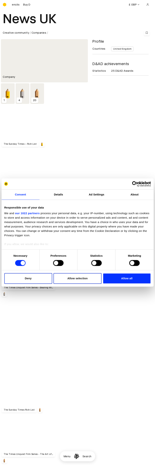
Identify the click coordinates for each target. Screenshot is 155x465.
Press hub (109, 361)
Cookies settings (18, 440)
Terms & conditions (66, 383)
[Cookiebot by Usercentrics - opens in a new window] (135, 184)
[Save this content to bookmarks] (146, 32)
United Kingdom (122, 49)
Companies (39, 32)
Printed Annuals (13, 387)
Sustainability (12, 365)
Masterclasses (12, 396)
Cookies (58, 387)
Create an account (115, 387)
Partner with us (63, 361)
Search (87, 456)
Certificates (11, 392)
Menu (67, 456)
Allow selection (77, 278)
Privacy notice (62, 392)
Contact (109, 357)
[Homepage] (76, 456)
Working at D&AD (64, 357)
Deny (28, 278)
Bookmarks (110, 392)
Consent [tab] (20, 194)
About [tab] (134, 194)
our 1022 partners (27, 213)
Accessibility (61, 396)
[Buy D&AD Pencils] (21, 4)
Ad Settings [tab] (96, 194)
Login (107, 383)
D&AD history (11, 357)
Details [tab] (58, 194)
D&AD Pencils (11, 383)
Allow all (126, 278)
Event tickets (11, 401)
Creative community (16, 32)
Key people (10, 361)
